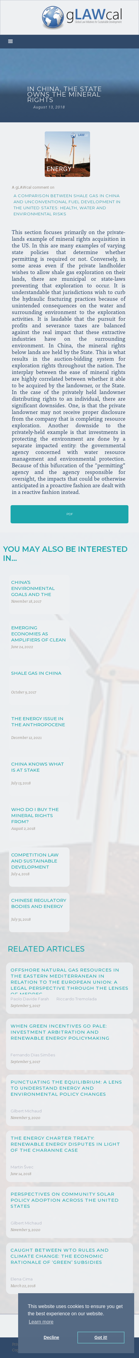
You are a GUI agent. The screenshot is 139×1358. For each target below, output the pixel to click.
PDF (69, 514)
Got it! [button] (101, 1337)
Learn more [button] (41, 1321)
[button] (10, 41)
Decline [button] (51, 1337)
